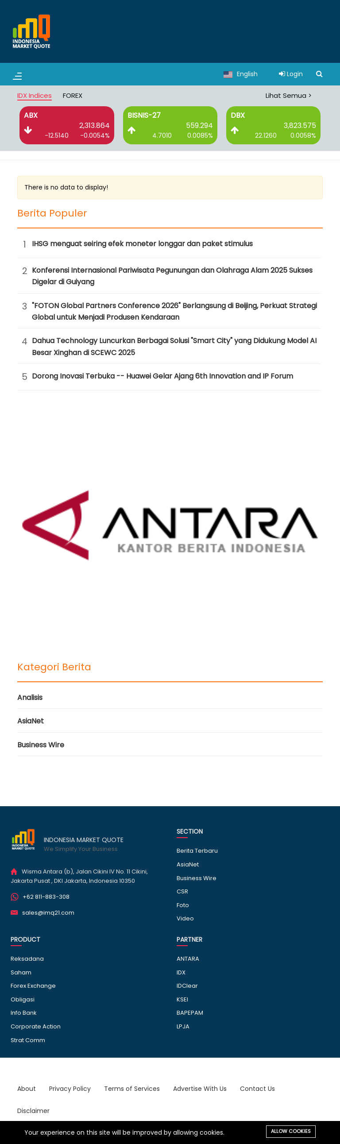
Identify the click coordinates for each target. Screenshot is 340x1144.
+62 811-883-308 (46, 897)
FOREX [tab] (72, 95)
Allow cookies (291, 1131)
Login (291, 74)
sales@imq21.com (48, 912)
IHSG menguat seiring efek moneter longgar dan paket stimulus (142, 244)
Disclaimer (33, 1110)
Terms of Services (132, 1088)
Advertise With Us (200, 1088)
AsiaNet (30, 721)
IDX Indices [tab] (34, 95)
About (26, 1088)
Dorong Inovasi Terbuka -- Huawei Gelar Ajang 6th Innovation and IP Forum (162, 376)
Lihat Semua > (289, 95)
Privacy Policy (70, 1088)
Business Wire (40, 745)
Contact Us (257, 1088)
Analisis (29, 697)
